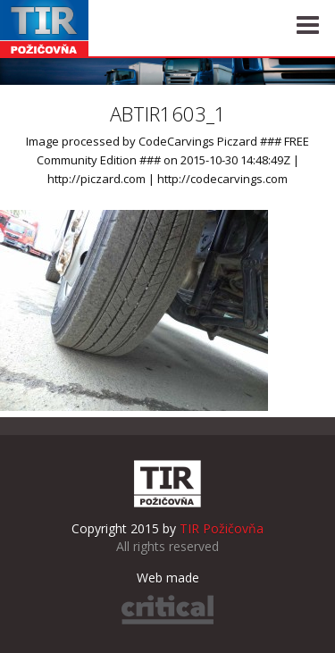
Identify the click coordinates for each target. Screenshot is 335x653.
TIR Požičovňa (44, 28)
